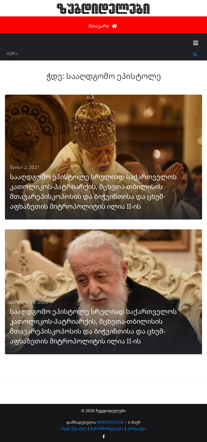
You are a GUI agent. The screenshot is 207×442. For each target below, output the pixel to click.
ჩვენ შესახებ (74, 428)
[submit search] (195, 55)
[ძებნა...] (98, 55)
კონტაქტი (136, 428)
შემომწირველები (106, 428)
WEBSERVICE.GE (110, 422)
